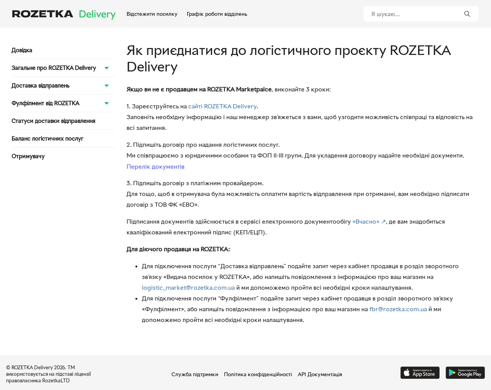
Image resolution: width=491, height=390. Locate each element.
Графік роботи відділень (217, 13)
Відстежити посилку (152, 13)
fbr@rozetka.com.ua (398, 309)
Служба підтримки (194, 374)
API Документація (320, 374)
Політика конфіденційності (258, 374)
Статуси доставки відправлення (53, 120)
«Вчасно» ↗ (369, 221)
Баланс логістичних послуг (47, 138)
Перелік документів (156, 166)
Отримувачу (28, 156)
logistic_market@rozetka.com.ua (188, 287)
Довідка (22, 49)
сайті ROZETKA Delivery (222, 106)
